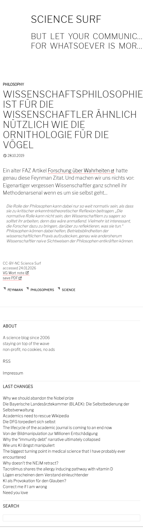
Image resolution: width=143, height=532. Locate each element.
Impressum (13, 373)
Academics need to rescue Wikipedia (36, 415)
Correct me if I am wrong (25, 486)
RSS (7, 361)
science (68, 290)
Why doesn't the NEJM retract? (30, 463)
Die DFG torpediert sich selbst (29, 421)
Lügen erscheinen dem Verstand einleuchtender (45, 474)
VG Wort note (13, 273)
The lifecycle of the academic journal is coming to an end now (57, 427)
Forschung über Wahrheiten (79, 170)
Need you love (15, 492)
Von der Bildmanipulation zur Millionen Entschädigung (50, 433)
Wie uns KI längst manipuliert (29, 445)
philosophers (42, 290)
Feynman (15, 290)
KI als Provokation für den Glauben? (34, 480)
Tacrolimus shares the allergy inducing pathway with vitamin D (58, 468)
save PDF (12, 278)
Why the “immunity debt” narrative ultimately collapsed (51, 439)
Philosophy (13, 84)
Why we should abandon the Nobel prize (38, 398)
